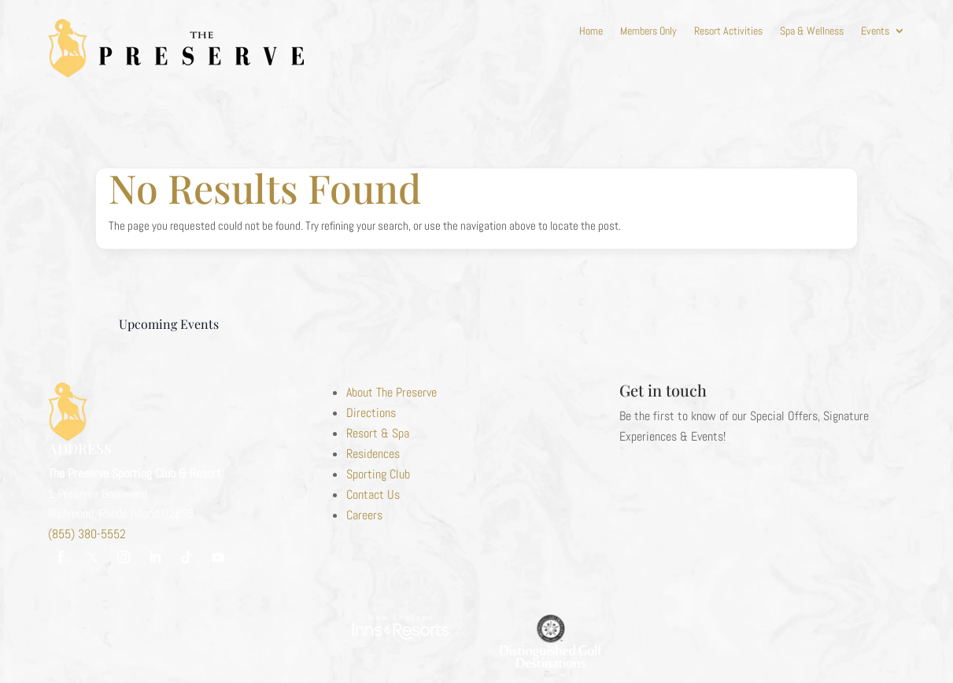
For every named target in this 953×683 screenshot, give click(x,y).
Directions (371, 412)
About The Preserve (391, 392)
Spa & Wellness (812, 31)
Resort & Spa (377, 433)
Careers (364, 515)
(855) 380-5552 (87, 534)
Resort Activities (728, 31)
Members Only (648, 31)
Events (875, 31)
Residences (373, 453)
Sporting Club (378, 474)
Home (591, 31)
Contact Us (373, 494)
